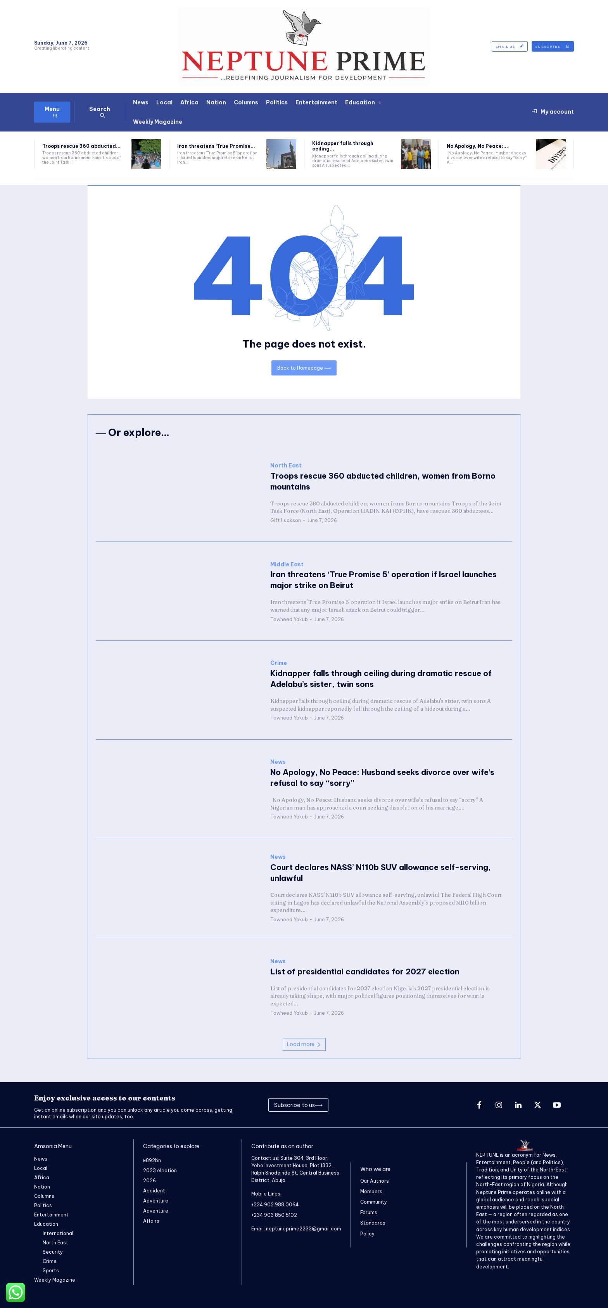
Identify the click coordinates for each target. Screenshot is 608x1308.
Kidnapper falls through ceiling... (342, 146)
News (278, 762)
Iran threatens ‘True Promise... (216, 146)
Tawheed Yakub (289, 619)
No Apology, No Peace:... (477, 146)
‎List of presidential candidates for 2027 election (364, 971)
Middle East (287, 564)
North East (286, 465)
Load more (304, 1044)
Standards (372, 1223)
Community (373, 1202)
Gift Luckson (285, 520)
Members (371, 1191)
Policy (367, 1234)
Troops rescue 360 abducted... (81, 146)
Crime (278, 663)
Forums (368, 1212)
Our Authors (374, 1181)
